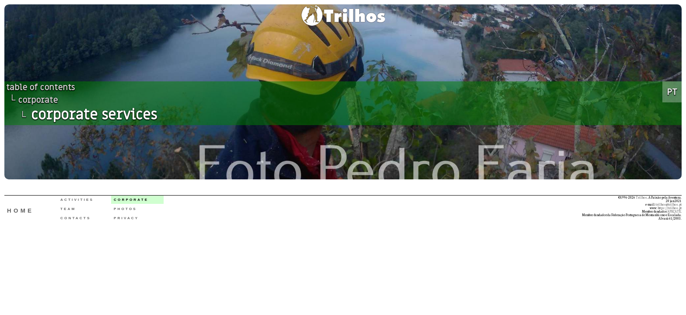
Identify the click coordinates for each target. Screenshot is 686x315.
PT (672, 92)
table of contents (40, 87)
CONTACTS (75, 218)
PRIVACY (126, 218)
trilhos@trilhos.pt (669, 204)
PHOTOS (125, 209)
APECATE (674, 211)
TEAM (68, 209)
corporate (38, 100)
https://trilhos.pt (670, 208)
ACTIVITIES (77, 200)
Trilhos (641, 197)
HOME (20, 210)
